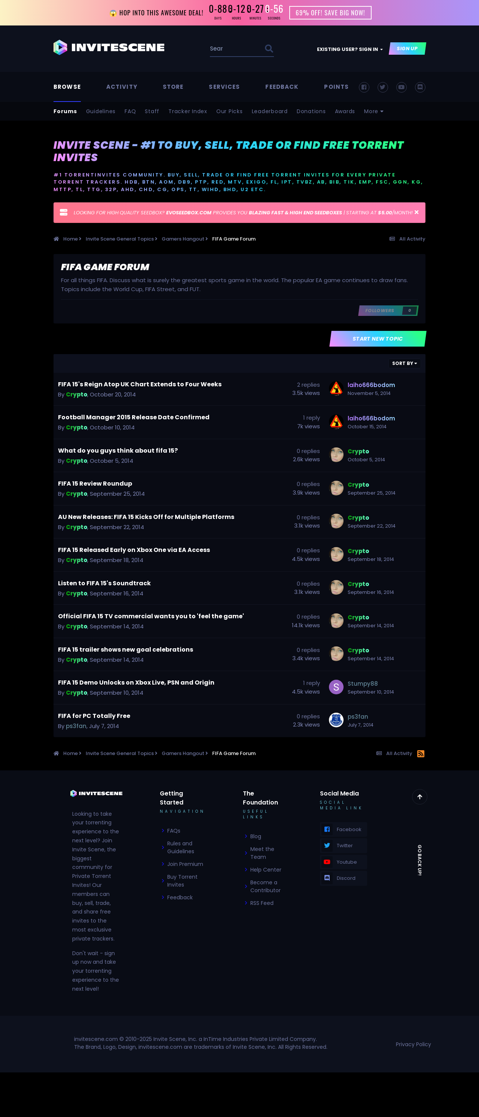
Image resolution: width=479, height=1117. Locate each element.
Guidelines (101, 112)
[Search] (217, 49)
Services (224, 87)
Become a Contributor (265, 887)
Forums (65, 112)
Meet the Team (262, 853)
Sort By (404, 364)
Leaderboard (270, 112)
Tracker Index (187, 112)
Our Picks (229, 112)
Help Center (265, 870)
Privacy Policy (413, 1045)
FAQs (173, 831)
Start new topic (378, 339)
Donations (311, 112)
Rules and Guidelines (180, 848)
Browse (67, 87)
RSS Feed (262, 904)
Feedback (282, 87)
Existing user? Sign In (350, 50)
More (374, 112)
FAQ (130, 112)
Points (336, 87)
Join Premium (185, 865)
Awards (345, 112)
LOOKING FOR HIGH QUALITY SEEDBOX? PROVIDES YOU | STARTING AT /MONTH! (243, 213)
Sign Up (408, 49)
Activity (121, 87)
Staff (152, 112)
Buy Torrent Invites (182, 881)
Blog (255, 837)
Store (173, 87)
